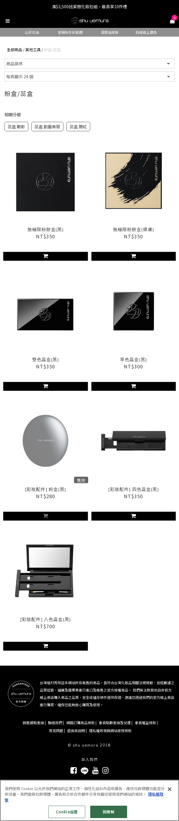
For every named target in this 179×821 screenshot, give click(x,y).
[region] (89, 800)
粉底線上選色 (146, 32)
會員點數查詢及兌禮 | (115, 722)
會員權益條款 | (146, 722)
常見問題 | (57, 730)
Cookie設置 (67, 812)
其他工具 (33, 49)
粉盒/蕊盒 (52, 49)
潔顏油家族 (110, 32)
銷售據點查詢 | (34, 722)
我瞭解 (108, 812)
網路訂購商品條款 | (81, 722)
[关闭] (169, 789)
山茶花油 (32, 32)
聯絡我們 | (56, 722)
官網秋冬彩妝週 (70, 32)
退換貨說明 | (77, 730)
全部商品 (14, 49)
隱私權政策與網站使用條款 (110, 730)
